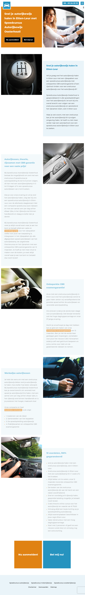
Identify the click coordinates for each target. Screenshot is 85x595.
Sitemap (53, 587)
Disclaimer (32, 587)
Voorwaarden (43, 587)
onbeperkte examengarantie (58, 337)
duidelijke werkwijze (13, 416)
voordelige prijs (11, 237)
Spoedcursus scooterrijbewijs (65, 583)
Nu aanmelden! (28, 554)
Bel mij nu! (57, 554)
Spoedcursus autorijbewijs (19, 583)
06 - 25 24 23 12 (71, 3)
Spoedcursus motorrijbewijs (41, 583)
